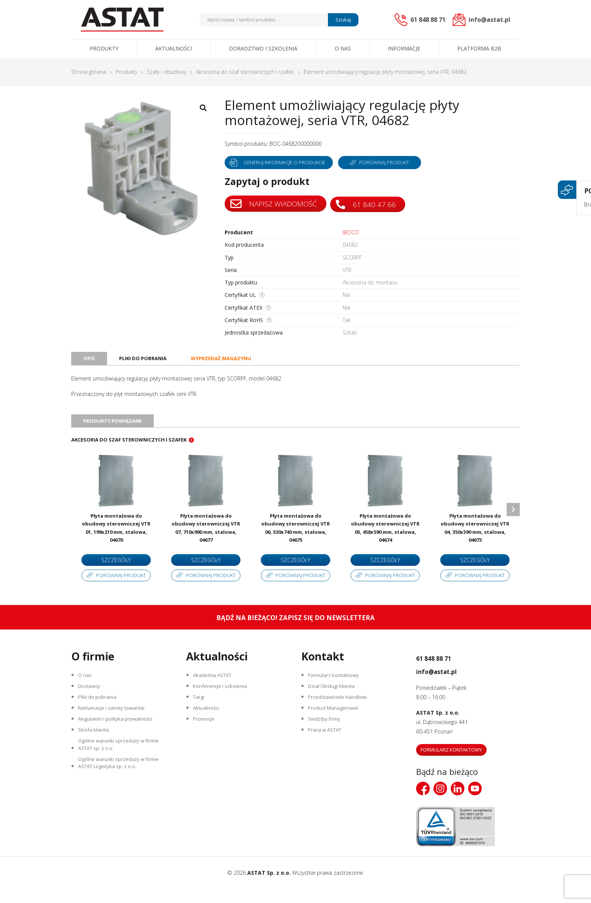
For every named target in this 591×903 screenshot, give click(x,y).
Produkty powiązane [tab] (114, 426)
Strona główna (88, 71)
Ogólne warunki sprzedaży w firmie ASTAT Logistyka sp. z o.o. (121, 796)
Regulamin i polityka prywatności (119, 743)
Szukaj (342, 19)
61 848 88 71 (444, 671)
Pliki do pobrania (99, 716)
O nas (343, 48)
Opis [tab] (89, 361)
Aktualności (173, 48)
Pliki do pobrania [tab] (145, 361)
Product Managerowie (336, 729)
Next (513, 520)
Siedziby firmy (326, 743)
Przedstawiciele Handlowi (340, 716)
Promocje (206, 743)
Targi (200, 716)
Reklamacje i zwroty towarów (115, 729)
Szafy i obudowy (166, 71)
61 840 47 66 (370, 204)
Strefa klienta (95, 756)
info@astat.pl (447, 684)
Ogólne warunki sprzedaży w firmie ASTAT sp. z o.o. (121, 774)
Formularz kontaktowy (336, 690)
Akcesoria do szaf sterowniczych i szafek (245, 71)
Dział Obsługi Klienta (334, 703)
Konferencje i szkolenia (222, 703)
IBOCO (351, 232)
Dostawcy (91, 703)
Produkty (104, 48)
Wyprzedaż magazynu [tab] (227, 361)
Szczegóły (116, 566)
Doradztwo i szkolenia (263, 48)
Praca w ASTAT (328, 756)
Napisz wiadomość (275, 203)
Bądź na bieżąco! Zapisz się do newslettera (296, 631)
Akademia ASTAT (215, 690)
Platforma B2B (479, 48)
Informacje (404, 48)
